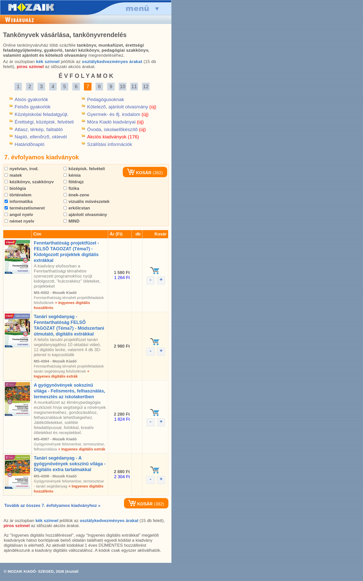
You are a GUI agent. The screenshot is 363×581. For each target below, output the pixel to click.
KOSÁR (139, 172)
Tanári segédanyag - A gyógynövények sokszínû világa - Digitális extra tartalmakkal (70, 463)
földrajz (74, 181)
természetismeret (25, 208)
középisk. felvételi (84, 168)
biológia (15, 188)
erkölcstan (77, 208)
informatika (19, 201)
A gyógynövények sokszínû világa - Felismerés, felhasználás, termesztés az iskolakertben (69, 391)
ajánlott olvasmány (85, 214)
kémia (72, 175)
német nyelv (19, 221)
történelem (18, 195)
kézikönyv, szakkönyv (29, 181)
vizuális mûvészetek (86, 201)
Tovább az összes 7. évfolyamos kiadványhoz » (52, 505)
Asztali (72, 571)
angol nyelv (19, 214)
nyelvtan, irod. (22, 168)
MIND (71, 221)
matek (13, 175)
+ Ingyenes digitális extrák (81, 449)
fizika (71, 188)
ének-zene (76, 195)
